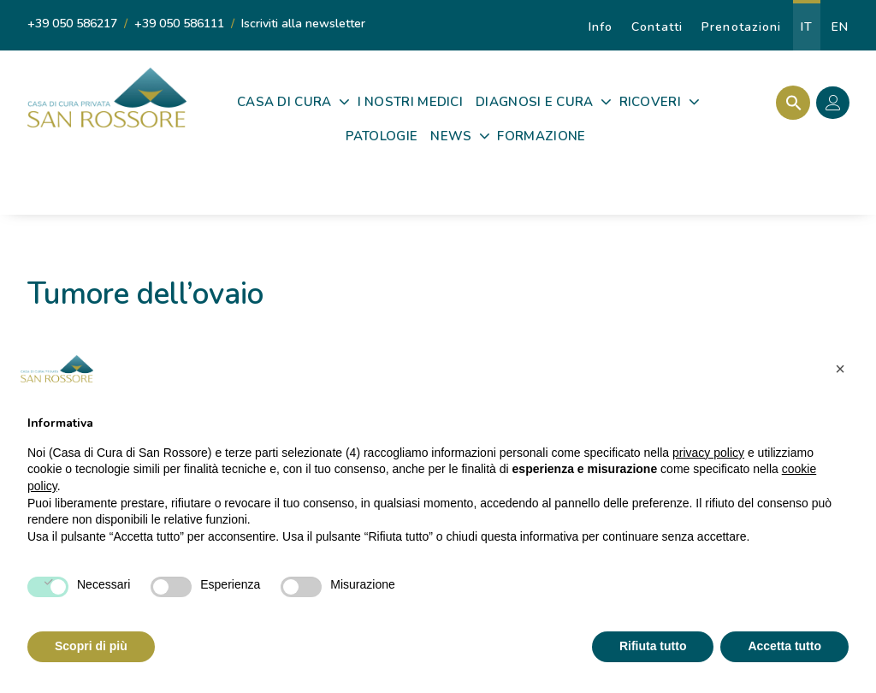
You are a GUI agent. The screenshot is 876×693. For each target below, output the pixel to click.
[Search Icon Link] (789, 103)
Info (601, 27)
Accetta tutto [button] (784, 646)
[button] (840, 368)
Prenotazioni (741, 27)
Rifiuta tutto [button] (653, 646)
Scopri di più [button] (91, 646)
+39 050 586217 (72, 23)
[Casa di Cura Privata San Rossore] (106, 97)
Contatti (657, 27)
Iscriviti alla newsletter (303, 23)
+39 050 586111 (179, 23)
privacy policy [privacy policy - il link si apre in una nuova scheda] (708, 452)
